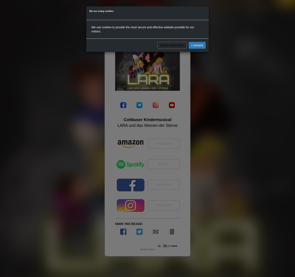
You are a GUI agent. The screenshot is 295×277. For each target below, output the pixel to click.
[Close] (204, 14)
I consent (197, 45)
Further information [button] (172, 45)
